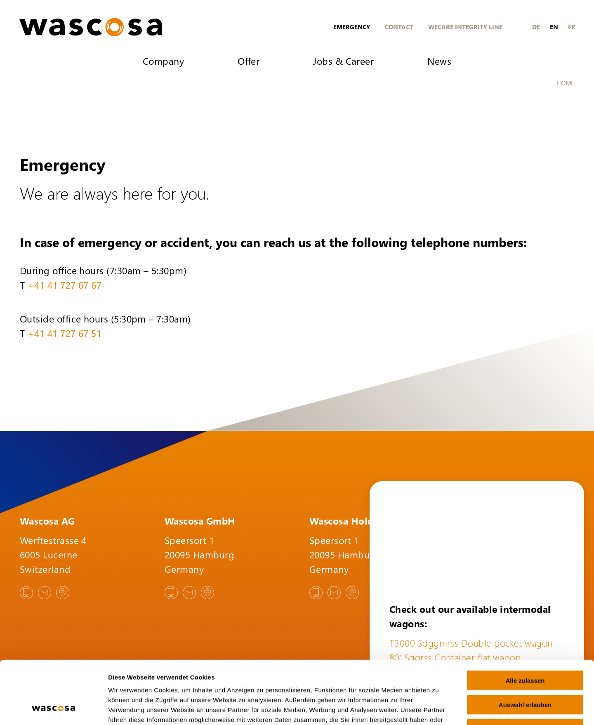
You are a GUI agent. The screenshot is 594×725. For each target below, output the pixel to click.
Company (163, 60)
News (439, 60)
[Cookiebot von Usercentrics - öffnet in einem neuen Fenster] (53, 709)
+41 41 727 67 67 (64, 284)
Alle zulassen (524, 623)
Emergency (351, 27)
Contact (399, 27)
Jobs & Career (343, 60)
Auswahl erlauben (525, 648)
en (554, 27)
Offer (248, 60)
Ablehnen (525, 672)
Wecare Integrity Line (465, 27)
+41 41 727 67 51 (64, 333)
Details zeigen (439, 708)
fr (571, 27)
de (536, 27)
